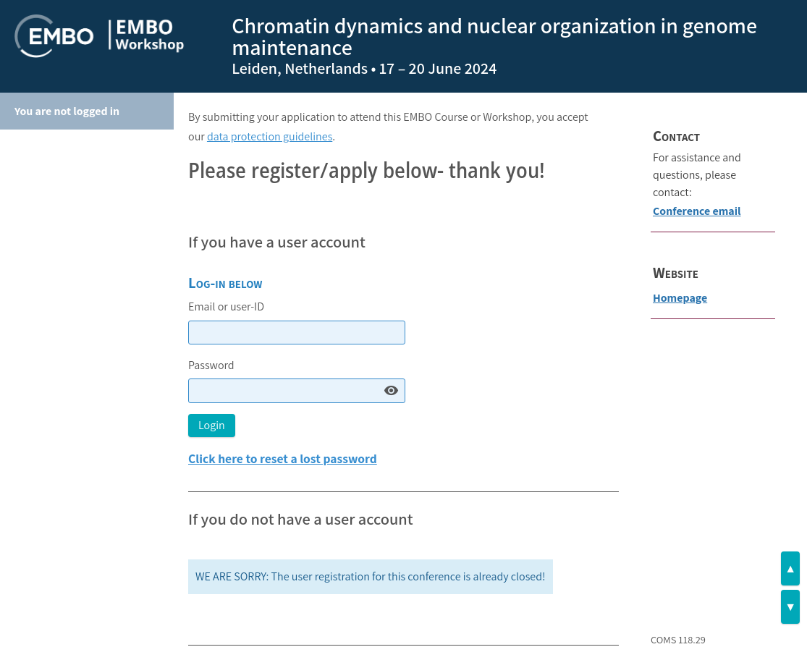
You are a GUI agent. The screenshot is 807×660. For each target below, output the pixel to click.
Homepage (680, 297)
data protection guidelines (269, 136)
